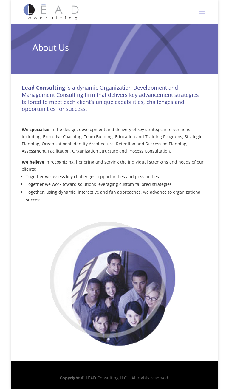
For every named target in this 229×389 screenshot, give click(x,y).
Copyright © (72, 378)
